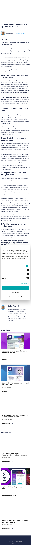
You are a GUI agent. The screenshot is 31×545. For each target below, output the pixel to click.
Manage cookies (18, 541)
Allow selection (15, 292)
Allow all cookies (15, 288)
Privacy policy (11, 541)
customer (22, 50)
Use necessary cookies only (15, 296)
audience (21, 90)
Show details (24, 283)
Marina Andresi (20, 33)
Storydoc (11, 311)
